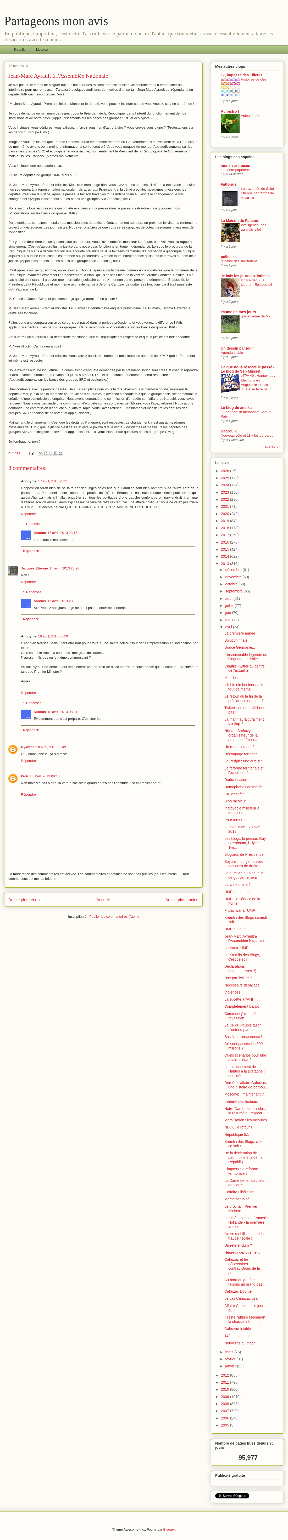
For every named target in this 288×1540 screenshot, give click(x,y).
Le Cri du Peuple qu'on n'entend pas (243, 1027)
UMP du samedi (237, 892)
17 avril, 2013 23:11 (53, 481)
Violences (232, 992)
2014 (225, 556)
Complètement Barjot (241, 1006)
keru (24, 776)
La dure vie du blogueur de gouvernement (243, 875)
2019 (225, 521)
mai (228, 620)
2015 (225, 549)
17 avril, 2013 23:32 (62, 601)
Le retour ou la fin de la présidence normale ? (244, 698)
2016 (225, 542)
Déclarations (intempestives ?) (240, 968)
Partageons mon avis (56, 21)
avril (229, 627)
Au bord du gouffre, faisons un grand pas (243, 1282)
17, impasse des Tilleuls (241, 75)
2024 (225, 485)
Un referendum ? (238, 1245)
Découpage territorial (241, 754)
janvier (231, 1366)
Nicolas (40, 533)
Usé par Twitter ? (238, 978)
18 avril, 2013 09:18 (44, 776)
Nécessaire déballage (242, 985)
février (230, 1359)
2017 (225, 535)
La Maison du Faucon (239, 221)
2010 (225, 1389)
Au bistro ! (230, 111)
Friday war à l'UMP (239, 910)
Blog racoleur (235, 801)
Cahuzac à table (237, 1329)
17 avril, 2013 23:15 (62, 533)
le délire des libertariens (239, 261)
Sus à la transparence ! (243, 1037)
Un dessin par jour (237, 348)
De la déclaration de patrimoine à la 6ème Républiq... (243, 1157)
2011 (225, 1382)
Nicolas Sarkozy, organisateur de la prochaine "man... (241, 735)
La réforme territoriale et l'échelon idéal (243, 770)
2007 (225, 1411)
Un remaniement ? (239, 747)
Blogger (169, 1529)
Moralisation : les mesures (245, 1120)
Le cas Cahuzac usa (241, 1298)
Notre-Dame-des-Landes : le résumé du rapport (245, 1110)
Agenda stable (232, 353)
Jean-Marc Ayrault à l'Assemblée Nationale (244, 938)
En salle (20, 50)
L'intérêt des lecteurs (241, 1101)
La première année (239, 633)
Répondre (28, 514)
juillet (230, 605)
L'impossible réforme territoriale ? (241, 1171)
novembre (233, 577)
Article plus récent (24, 900)
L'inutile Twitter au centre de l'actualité (244, 668)
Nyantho (28, 747)
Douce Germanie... (239, 647)
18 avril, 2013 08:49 (51, 747)
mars (229, 1352)
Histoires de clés (254, 79)
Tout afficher (272, 447)
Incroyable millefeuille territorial (241, 810)
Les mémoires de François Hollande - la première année (246, 1222)
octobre (232, 584)
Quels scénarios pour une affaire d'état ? (245, 1057)
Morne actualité (237, 1199)
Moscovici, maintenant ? (244, 1094)
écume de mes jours (238, 312)
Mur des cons (235, 678)
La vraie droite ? (237, 884)
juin (228, 613)
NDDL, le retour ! (238, 1127)
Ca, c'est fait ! (235, 794)
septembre (234, 591)
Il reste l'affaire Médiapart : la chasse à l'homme (245, 1319)
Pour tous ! (233, 820)
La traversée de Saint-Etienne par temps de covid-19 (258, 193)
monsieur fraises (235, 165)
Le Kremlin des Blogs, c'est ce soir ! (242, 957)
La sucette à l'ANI (238, 999)
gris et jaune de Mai (256, 316)
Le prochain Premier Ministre (240, 1208)
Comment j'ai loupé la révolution (241, 1016)
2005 (225, 1425)
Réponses (34, 524)
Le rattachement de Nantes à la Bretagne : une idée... (244, 1071)
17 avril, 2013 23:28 (64, 568)
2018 (225, 528)
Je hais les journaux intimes (245, 276)
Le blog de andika (236, 408)
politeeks (229, 257)
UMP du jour (234, 929)
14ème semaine (237, 1336)
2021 (225, 506)
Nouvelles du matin (240, 1343)
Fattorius (228, 184)
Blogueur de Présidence (243, 854)
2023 (225, 492)
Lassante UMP (236, 948)
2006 (225, 1418)
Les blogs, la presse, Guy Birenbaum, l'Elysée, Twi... (245, 842)
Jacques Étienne (34, 568)
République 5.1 (236, 1134)
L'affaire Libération (239, 1192)
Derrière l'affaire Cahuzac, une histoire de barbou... (246, 1085)
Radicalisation (235, 780)
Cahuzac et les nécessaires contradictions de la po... (242, 1266)
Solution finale (235, 640)
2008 (225, 1404)
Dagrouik (229, 431)
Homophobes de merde (243, 787)
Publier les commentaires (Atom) (114, 917)
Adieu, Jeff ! (250, 116)
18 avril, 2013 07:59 (53, 636)
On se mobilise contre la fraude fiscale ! (244, 1236)
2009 (225, 1397)
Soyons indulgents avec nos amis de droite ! (243, 863)
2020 (225, 514)
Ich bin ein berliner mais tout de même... (243, 687)
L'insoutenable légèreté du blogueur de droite (245, 657)
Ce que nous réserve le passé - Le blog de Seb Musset (247, 369)
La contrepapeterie (235, 170)
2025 (225, 478)
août (229, 598)
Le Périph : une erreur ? (243, 761)
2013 (225, 564)
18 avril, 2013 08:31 (62, 712)
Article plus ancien (181, 900)
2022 (225, 499)
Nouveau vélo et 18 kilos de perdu (247, 435)
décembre (233, 570)
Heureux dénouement (242, 1252)
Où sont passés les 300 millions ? (243, 1046)
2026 (225, 471)
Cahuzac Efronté (238, 1291)
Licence (42, 50)
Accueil (103, 900)
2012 (225, 1375)
